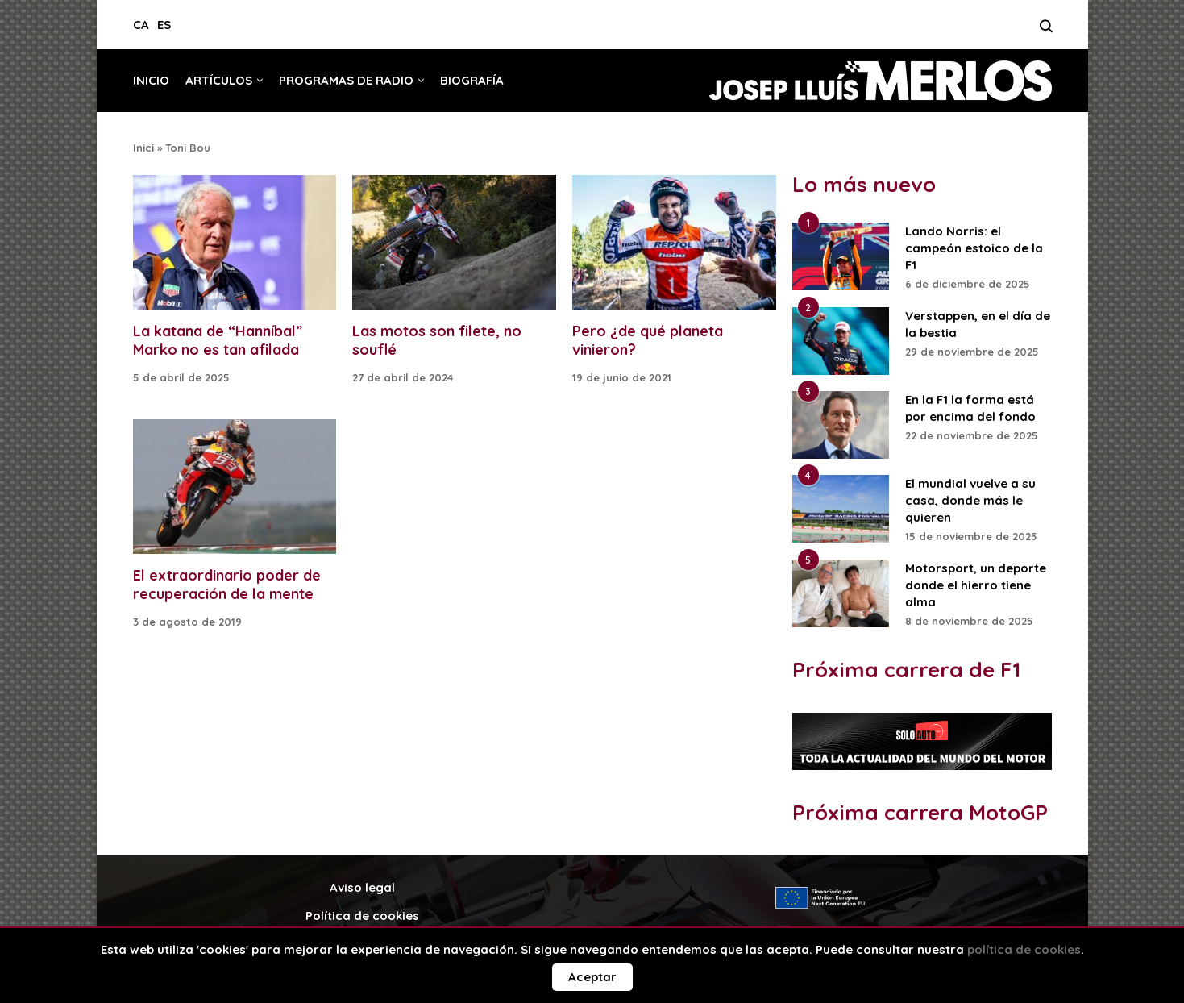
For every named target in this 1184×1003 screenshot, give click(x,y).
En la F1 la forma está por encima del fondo (970, 408)
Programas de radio (346, 80)
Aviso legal (362, 887)
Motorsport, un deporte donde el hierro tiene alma (975, 585)
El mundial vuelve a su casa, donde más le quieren (970, 500)
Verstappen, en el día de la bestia (977, 324)
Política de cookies (362, 915)
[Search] (1046, 30)
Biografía (472, 80)
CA (141, 24)
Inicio (151, 80)
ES (164, 24)
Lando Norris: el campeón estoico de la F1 (974, 248)
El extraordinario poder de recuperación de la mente (227, 584)
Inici (143, 147)
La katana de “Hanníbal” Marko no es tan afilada (217, 340)
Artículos (218, 80)
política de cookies (1024, 949)
